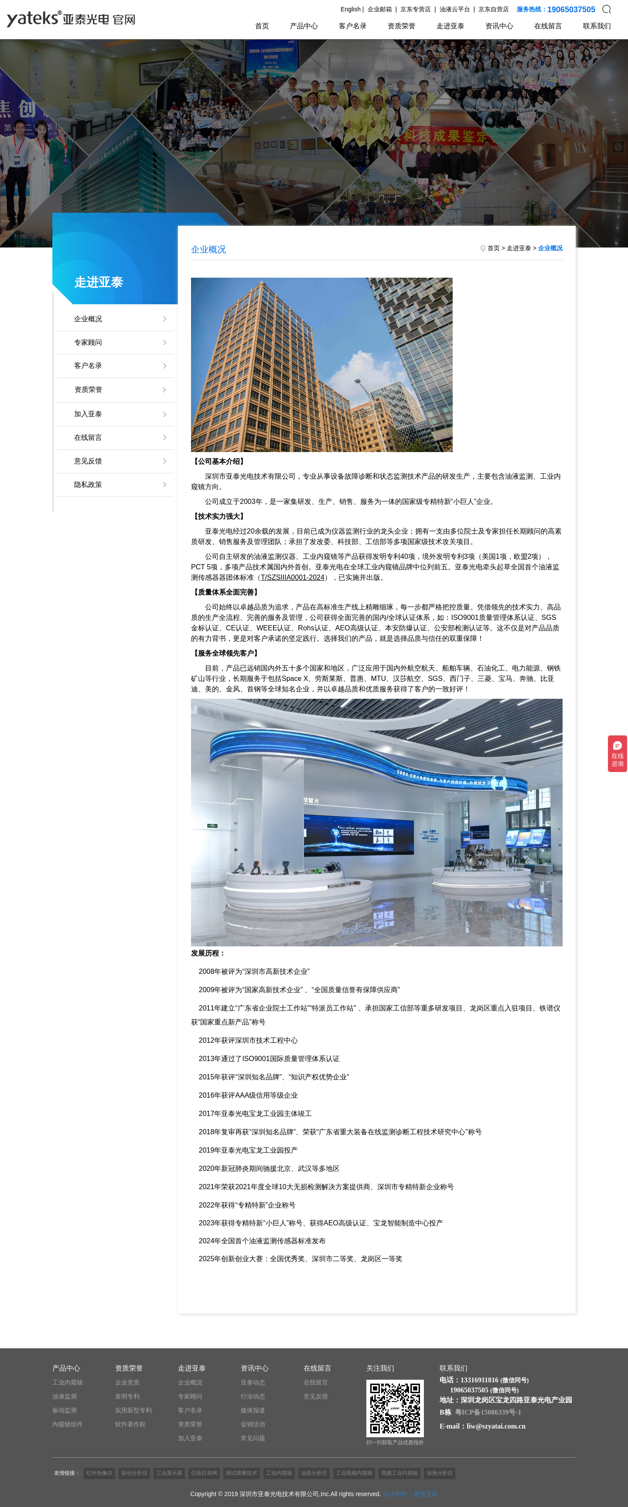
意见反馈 (88, 461)
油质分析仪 (314, 1473)
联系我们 (597, 26)
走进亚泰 (450, 26)
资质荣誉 (402, 26)
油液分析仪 (440, 1473)
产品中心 (304, 26)
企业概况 (88, 319)
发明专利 (127, 1396)
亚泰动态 (253, 1382)
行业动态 (253, 1396)
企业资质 (127, 1382)
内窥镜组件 (67, 1424)
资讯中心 (499, 26)
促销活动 (253, 1424)
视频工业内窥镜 (399, 1473)
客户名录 (353, 26)
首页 (262, 26)
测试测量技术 (241, 1473)
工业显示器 (169, 1473)
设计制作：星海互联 (410, 1493)
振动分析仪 (134, 1473)
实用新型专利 (133, 1410)
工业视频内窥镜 (354, 1473)
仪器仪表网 (204, 1473)
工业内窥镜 (67, 1382)
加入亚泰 (88, 414)
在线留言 (548, 26)
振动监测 (64, 1410)
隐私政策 (88, 484)
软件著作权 (130, 1424)
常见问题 (253, 1438)
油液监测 (64, 1396)
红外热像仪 (99, 1473)
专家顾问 (88, 342)
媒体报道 (253, 1410)
